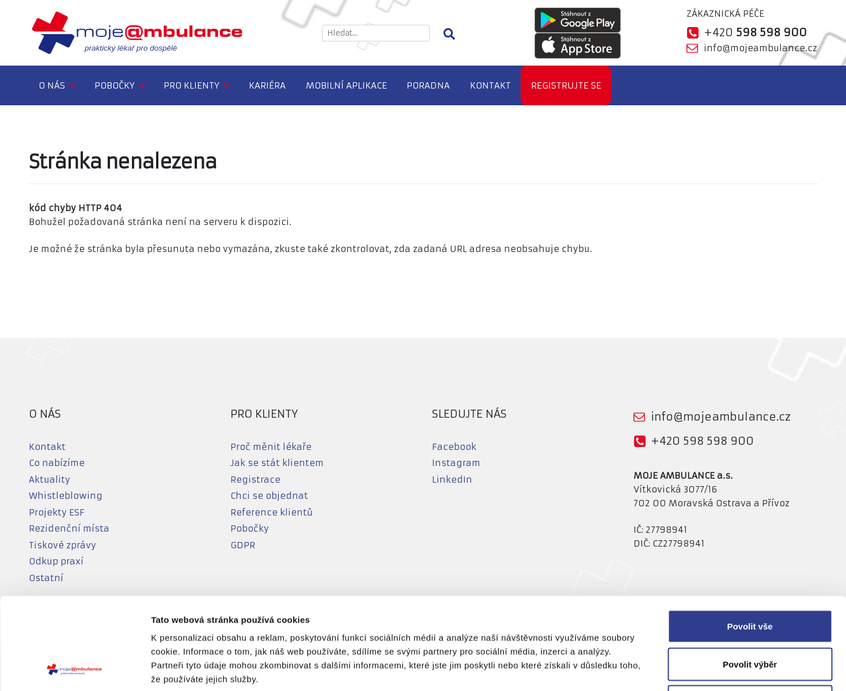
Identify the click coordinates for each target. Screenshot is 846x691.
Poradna (428, 85)
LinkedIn (452, 479)
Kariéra (267, 85)
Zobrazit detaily (608, 668)
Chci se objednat (269, 495)
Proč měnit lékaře (271, 446)
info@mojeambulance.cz (760, 48)
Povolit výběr (750, 578)
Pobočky (114, 85)
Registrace (255, 479)
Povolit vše (749, 540)
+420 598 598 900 (702, 441)
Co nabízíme (57, 462)
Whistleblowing (66, 495)
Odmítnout (750, 615)
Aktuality (49, 479)
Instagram (456, 462)
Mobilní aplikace (346, 85)
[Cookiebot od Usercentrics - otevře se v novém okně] (74, 668)
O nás (52, 85)
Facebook (454, 446)
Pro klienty (191, 85)
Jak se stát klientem (277, 462)
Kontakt (490, 85)
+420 (755, 32)
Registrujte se (566, 85)
